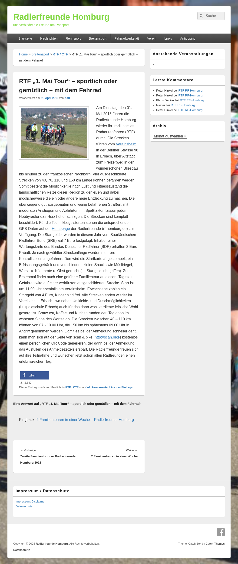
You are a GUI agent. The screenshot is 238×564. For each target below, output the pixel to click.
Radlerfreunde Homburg (61, 17)
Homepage (61, 229)
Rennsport (73, 38)
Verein (151, 38)
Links (168, 38)
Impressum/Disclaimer (31, 501)
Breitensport (97, 38)
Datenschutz (24, 506)
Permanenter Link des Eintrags (112, 387)
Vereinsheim (126, 144)
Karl (67, 98)
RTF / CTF (60, 54)
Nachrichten (49, 38)
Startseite (25, 38)
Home (23, 54)
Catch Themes (215, 543)
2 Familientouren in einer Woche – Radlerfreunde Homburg (85, 420)
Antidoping (187, 38)
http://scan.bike (107, 337)
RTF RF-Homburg (190, 90)
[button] (34, 375)
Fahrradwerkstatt (127, 38)
